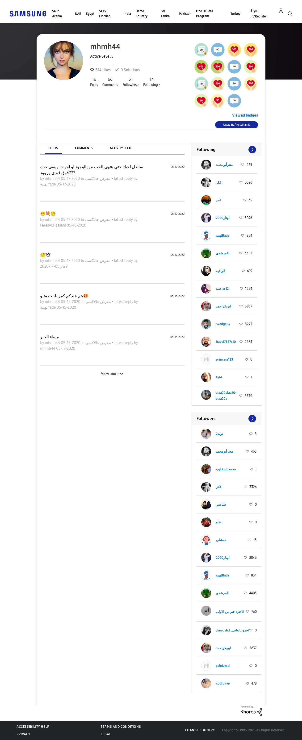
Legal (106, 734)
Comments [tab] (84, 148)
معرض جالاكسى (98, 178)
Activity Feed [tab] (120, 148)
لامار (63, 266)
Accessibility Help (33, 727)
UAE (78, 14)
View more (109, 373)
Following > (151, 81)
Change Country (200, 730)
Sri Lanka (165, 13)
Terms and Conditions (121, 727)
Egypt (90, 14)
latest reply (124, 178)
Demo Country (141, 13)
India (127, 14)
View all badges (245, 115)
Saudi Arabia (57, 13)
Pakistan (185, 14)
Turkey (235, 14)
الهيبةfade (48, 184)
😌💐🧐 (48, 213)
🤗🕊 (45, 254)
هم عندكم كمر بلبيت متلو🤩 (64, 296)
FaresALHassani (53, 225)
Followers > (130, 81)
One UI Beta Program (204, 13)
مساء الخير (49, 337)
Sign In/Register (259, 13)
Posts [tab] (53, 148)
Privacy (23, 734)
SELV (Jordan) (105, 13)
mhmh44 (53, 178)
